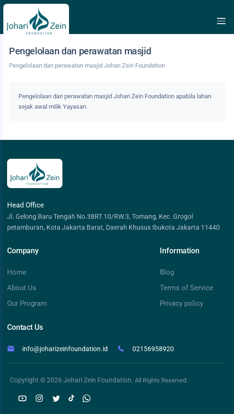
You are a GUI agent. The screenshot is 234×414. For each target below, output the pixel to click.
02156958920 (153, 349)
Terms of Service (186, 288)
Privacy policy (181, 303)
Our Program (27, 303)
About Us (21, 288)
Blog (167, 272)
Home (16, 272)
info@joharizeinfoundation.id (65, 349)
